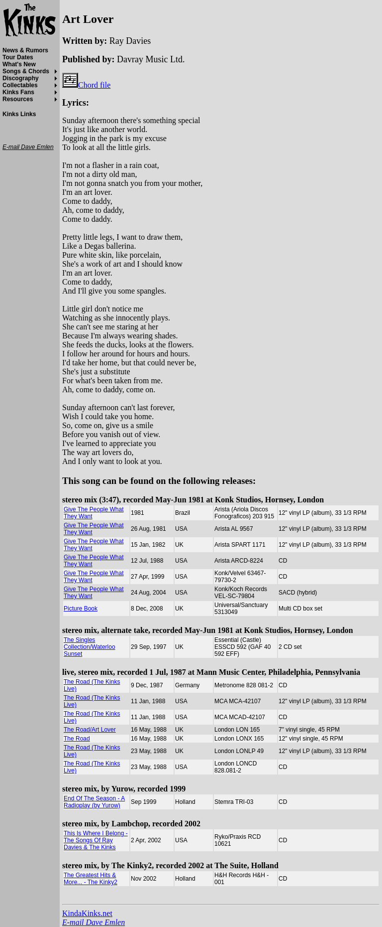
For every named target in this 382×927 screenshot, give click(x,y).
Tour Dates (17, 57)
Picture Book (80, 608)
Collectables (20, 85)
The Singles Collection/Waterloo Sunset (89, 646)
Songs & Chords (25, 71)
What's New (19, 64)
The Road (77, 738)
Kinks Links (19, 114)
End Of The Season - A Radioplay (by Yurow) (94, 802)
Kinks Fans (18, 92)
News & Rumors (25, 50)
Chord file (86, 85)
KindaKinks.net (87, 913)
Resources (17, 99)
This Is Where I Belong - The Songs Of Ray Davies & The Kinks (96, 840)
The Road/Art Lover (90, 729)
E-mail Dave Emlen (93, 922)
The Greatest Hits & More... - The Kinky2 (90, 879)
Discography (20, 78)
